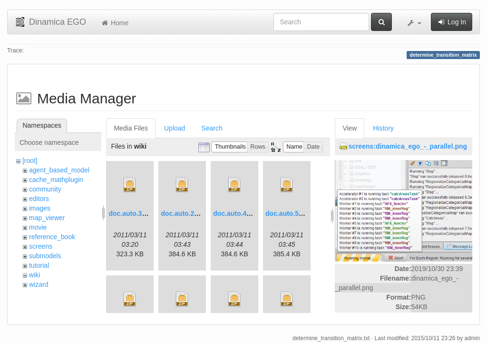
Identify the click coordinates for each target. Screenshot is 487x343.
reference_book (52, 237)
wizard (38, 284)
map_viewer (47, 218)
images (39, 208)
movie (38, 227)
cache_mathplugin (56, 179)
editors (39, 198)
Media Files (131, 128)
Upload (174, 128)
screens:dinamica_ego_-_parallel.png (407, 146)
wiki (34, 275)
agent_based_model (59, 170)
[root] (30, 160)
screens (40, 246)
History (383, 128)
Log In (451, 22)
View (349, 128)
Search (211, 128)
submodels (45, 256)
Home (114, 23)
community (45, 189)
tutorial (39, 265)
